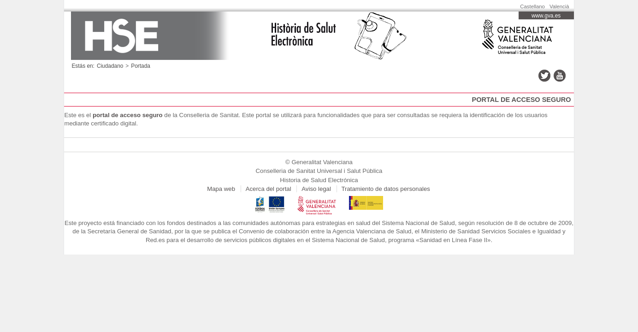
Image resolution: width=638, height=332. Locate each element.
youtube (560, 76)
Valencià (559, 6)
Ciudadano (110, 66)
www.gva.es (546, 15)
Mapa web (221, 188)
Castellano (532, 6)
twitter (544, 76)
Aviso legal (316, 188)
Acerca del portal (268, 188)
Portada (140, 66)
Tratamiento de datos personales (386, 188)
